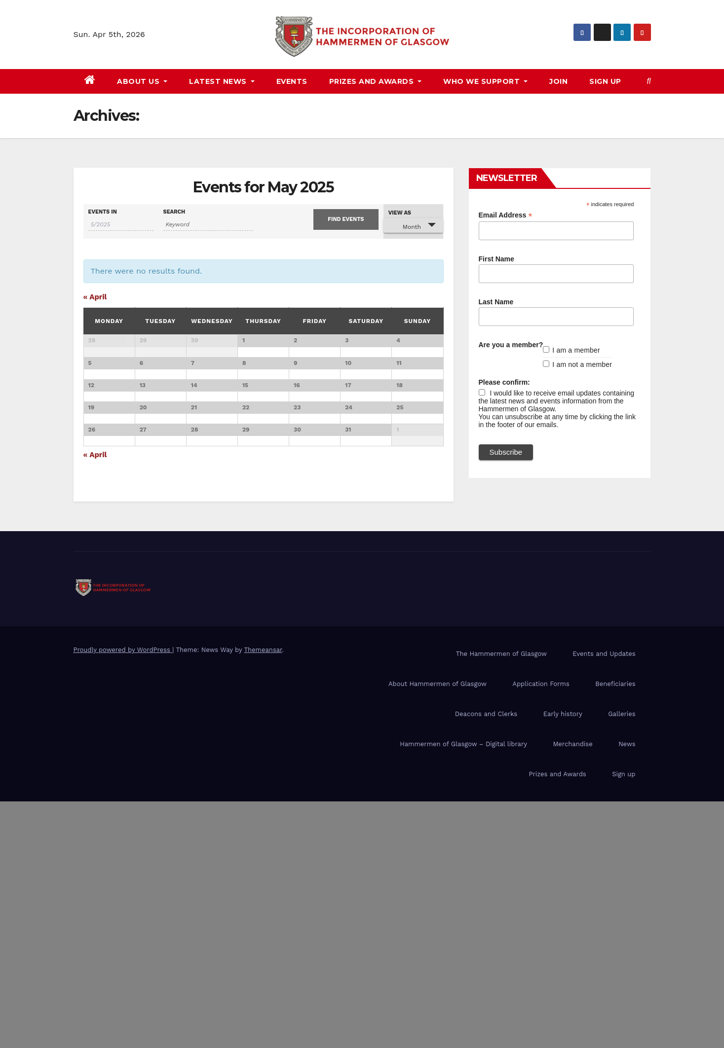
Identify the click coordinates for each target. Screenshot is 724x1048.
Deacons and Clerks (486, 960)
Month (406, 225)
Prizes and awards (375, 81)
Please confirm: (504, 382)
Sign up (605, 81)
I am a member (576, 350)
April (95, 296)
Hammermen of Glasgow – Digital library (463, 990)
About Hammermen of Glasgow (437, 930)
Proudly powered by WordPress (123, 896)
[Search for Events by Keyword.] (208, 224)
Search (174, 212)
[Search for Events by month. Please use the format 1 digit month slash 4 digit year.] (120, 224)
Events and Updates (603, 900)
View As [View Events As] (399, 213)
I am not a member (582, 364)
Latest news (222, 81)
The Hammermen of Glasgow (501, 900)
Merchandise (572, 990)
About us (142, 81)
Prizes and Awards (557, 1020)
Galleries (621, 960)
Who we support (485, 81)
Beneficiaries (615, 930)
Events (291, 81)
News (626, 990)
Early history (562, 960)
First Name (496, 259)
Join (558, 81)
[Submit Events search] (346, 219)
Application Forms (540, 930)
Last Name (496, 302)
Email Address (506, 215)
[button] (649, 81)
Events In (102, 212)
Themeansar (263, 896)
